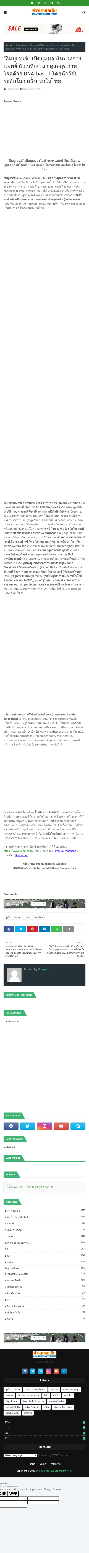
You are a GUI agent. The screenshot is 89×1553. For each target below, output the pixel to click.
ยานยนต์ (45, 1223)
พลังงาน (45, 1318)
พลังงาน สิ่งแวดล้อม (45, 1306)
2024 (45, 1433)
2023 (45, 1438)
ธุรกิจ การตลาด (21, 45)
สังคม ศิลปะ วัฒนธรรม (45, 1273)
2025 (45, 1427)
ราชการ (45, 1236)
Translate (61, 1455)
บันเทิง (45, 1255)
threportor (12, 89)
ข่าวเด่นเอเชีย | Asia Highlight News (54, 1471)
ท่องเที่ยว (45, 1262)
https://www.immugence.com (22, 851)
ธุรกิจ (45, 1299)
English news (45, 1268)
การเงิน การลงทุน (45, 1229)
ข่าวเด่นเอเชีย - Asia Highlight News (29, 1187)
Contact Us (56, 1464)
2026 (45, 1422)
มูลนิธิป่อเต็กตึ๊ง (45, 1312)
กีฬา (45, 1249)
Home (9, 45)
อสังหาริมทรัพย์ (45, 1293)
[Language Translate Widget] (20, 1455)
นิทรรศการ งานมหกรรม (45, 1242)
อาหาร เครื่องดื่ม (45, 1280)
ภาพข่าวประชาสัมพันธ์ (35, 917)
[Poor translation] (13, 1494)
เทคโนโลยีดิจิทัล (45, 1286)
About (43, 1464)
